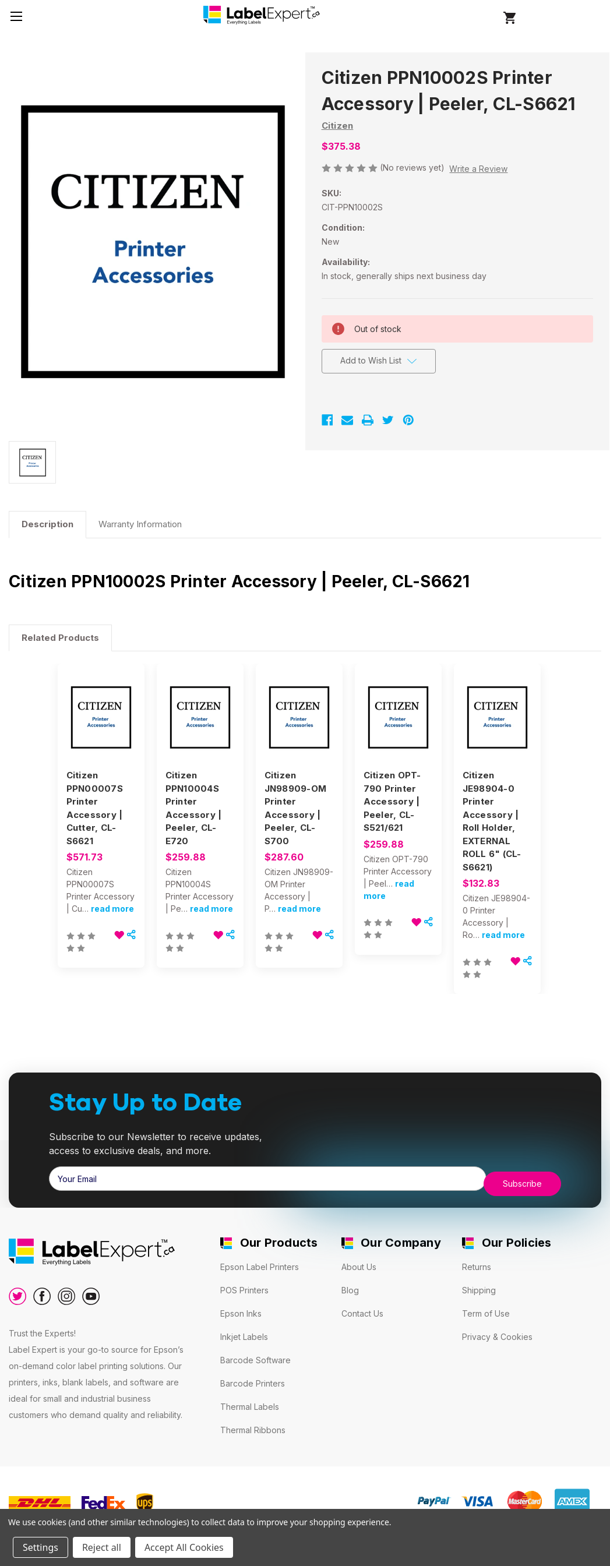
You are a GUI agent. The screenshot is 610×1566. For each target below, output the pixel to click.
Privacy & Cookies (497, 1332)
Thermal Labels (249, 1402)
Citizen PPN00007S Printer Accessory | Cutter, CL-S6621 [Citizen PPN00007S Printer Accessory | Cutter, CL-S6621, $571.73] (94, 808)
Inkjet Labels (244, 1332)
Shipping (479, 1285)
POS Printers (244, 1285)
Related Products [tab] (60, 637)
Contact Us (362, 1309)
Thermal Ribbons (252, 1425)
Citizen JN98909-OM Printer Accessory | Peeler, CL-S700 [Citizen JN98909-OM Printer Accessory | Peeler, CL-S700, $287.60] (296, 808)
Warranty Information (140, 524)
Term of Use (486, 1309)
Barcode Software (255, 1355)
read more (112, 909)
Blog (350, 1285)
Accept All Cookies (184, 1547)
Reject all (101, 1547)
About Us (358, 1262)
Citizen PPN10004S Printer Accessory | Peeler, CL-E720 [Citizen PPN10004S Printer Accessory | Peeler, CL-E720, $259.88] (193, 808)
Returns (476, 1262)
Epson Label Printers (259, 1262)
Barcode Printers (252, 1379)
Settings (40, 1547)
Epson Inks (241, 1309)
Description (47, 524)
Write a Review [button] (478, 169)
